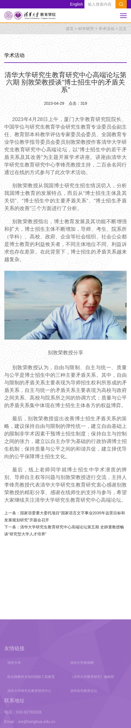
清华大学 (14, 719)
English (76, 4)
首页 (70, 28)
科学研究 (86, 28)
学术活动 (106, 28)
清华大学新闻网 (82, 719)
